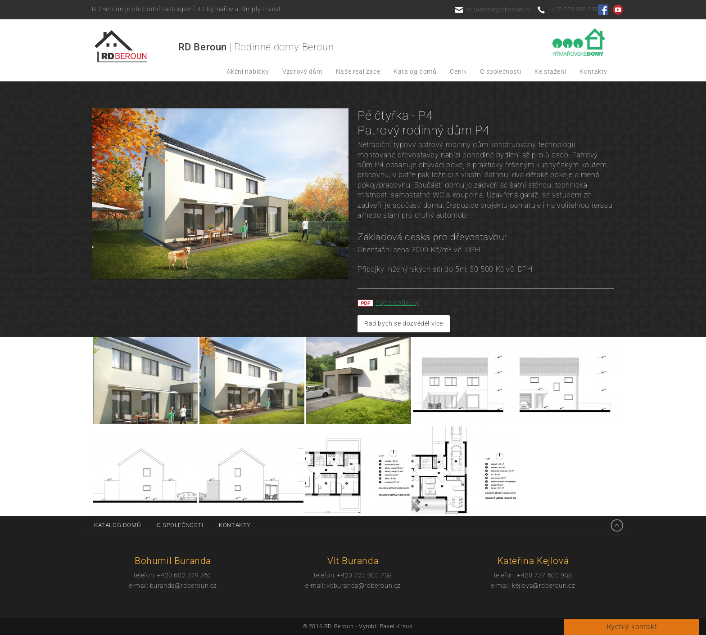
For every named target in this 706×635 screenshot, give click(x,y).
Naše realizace (358, 72)
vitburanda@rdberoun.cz (498, 9)
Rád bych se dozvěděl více (403, 323)
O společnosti (500, 72)
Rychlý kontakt (631, 626)
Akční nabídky (247, 72)
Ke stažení (550, 72)
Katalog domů (415, 72)
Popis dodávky (397, 303)
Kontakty (593, 72)
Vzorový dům (302, 72)
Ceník (458, 72)
